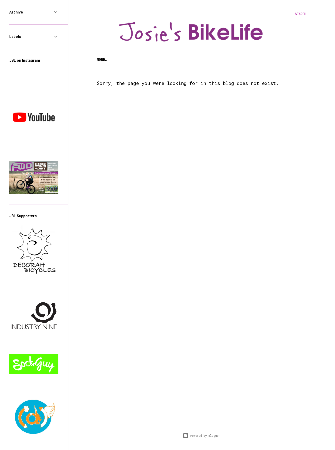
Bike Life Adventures (178, 59)
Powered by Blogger (201, 435)
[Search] (300, 14)
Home (101, 59)
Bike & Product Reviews (225, 59)
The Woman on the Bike (132, 59)
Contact (259, 59)
